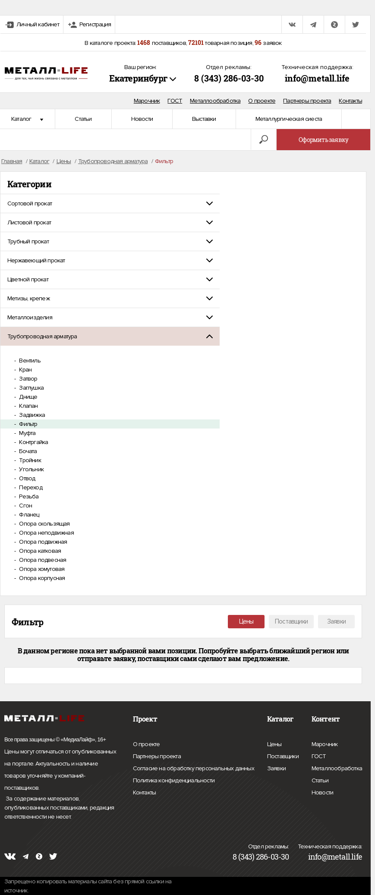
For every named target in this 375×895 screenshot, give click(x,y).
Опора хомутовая (41, 569)
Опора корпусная (41, 578)
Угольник (31, 469)
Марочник (147, 100)
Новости (142, 119)
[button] (110, 203)
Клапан (28, 406)
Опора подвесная (42, 560)
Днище (27, 396)
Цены (246, 621)
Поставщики (291, 621)
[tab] (110, 203)
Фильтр (27, 424)
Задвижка (31, 415)
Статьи (83, 119)
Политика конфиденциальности (173, 781)
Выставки (204, 119)
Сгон (25, 505)
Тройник (29, 460)
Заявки (336, 621)
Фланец (28, 514)
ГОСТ (174, 100)
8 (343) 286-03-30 (229, 78)
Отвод (26, 478)
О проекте (261, 100)
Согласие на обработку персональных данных (193, 769)
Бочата (27, 451)
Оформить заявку (323, 140)
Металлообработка (215, 100)
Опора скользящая (43, 523)
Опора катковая (39, 551)
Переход (30, 487)
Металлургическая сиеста (288, 119)
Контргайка (33, 442)
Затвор (27, 378)
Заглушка (31, 387)
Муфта (26, 433)
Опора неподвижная (46, 532)
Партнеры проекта (307, 100)
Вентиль (29, 360)
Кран (25, 369)
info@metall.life (317, 78)
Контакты (350, 100)
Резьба (28, 496)
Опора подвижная (42, 541)
